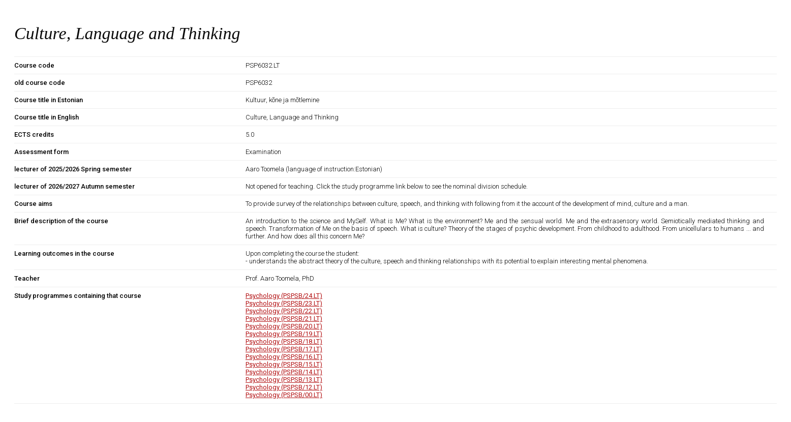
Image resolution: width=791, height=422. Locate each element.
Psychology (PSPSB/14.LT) (284, 372)
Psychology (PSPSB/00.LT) (284, 395)
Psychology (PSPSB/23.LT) (284, 303)
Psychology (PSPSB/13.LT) (284, 379)
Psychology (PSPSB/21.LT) (284, 318)
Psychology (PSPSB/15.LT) (284, 364)
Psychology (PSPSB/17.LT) (284, 349)
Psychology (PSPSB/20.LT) (284, 326)
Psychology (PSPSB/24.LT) (284, 295)
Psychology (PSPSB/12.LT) (284, 387)
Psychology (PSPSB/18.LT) (284, 341)
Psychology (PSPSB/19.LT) (284, 334)
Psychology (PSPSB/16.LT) (284, 356)
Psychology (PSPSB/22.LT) (284, 311)
